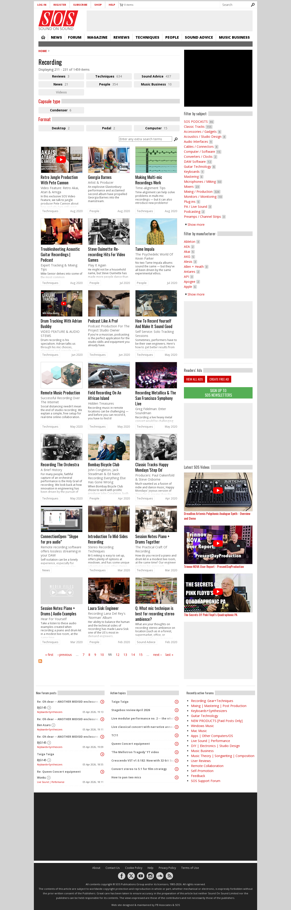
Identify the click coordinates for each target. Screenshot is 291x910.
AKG (189, 256)
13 (125, 654)
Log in (41, 4)
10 (102, 654)
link (62, 177)
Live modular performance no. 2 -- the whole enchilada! (143, 718)
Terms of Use (190, 868)
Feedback (198, 776)
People (172, 37)
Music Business (234, 37)
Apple (190, 286)
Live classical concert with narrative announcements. (143, 727)
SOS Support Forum (205, 781)
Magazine (97, 37)
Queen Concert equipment (130, 744)
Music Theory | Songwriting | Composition (222, 756)
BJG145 (41, 707)
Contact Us (112, 868)
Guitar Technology (200, 166)
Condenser (67, 110)
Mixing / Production (202, 191)
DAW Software (198, 161)
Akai (189, 251)
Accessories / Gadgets (202, 131)
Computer (162, 128)
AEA (189, 246)
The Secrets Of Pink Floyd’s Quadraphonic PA (210, 614)
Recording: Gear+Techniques (212, 701)
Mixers (192, 186)
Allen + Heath (196, 266)
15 (141, 654)
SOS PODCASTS (199, 121)
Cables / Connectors (201, 146)
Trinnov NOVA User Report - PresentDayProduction (214, 566)
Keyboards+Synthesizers (49, 712)
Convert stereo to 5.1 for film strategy (139, 769)
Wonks (41, 778)
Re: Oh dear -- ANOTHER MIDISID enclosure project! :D (69, 702)
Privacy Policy (167, 868)
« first (49, 654)
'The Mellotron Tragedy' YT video (135, 752)
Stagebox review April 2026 (130, 710)
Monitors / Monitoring (203, 196)
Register (59, 4)
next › (157, 654)
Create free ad (219, 379)
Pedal (113, 128)
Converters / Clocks (200, 156)
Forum (74, 37)
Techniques (147, 37)
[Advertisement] (218, 431)
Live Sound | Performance (50, 782)
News (56, 37)
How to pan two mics (126, 777)
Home (43, 37)
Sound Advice (199, 37)
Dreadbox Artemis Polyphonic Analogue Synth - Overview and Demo (217, 516)
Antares (192, 271)
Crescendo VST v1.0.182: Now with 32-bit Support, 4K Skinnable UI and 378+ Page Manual (143, 760)
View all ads (194, 379)
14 (133, 654)
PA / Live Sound (198, 206)
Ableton (192, 241)
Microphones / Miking (203, 181)
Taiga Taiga (45, 754)
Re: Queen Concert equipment (59, 772)
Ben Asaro (44, 725)
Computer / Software (202, 151)
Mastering (193, 176)
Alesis (190, 261)
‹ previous (65, 654)
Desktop (68, 128)
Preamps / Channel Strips (205, 216)
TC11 (114, 735)
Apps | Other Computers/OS (212, 736)
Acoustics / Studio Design (205, 136)
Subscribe (80, 4)
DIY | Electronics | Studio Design (215, 746)
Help (112, 4)
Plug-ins (192, 201)
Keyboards (194, 171)
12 (117, 654)
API (189, 276)
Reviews (121, 37)
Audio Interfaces (198, 141)
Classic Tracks (198, 126)
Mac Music (199, 731)
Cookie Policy (133, 868)
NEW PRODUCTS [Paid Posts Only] (217, 721)
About (96, 868)
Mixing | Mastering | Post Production (218, 706)
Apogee (192, 281)
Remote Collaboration (207, 766)
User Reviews (201, 761)
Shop (98, 4)
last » (169, 654)
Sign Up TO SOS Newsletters (218, 393)
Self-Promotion (202, 771)
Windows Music (202, 726)
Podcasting (194, 211)
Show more (196, 224)
